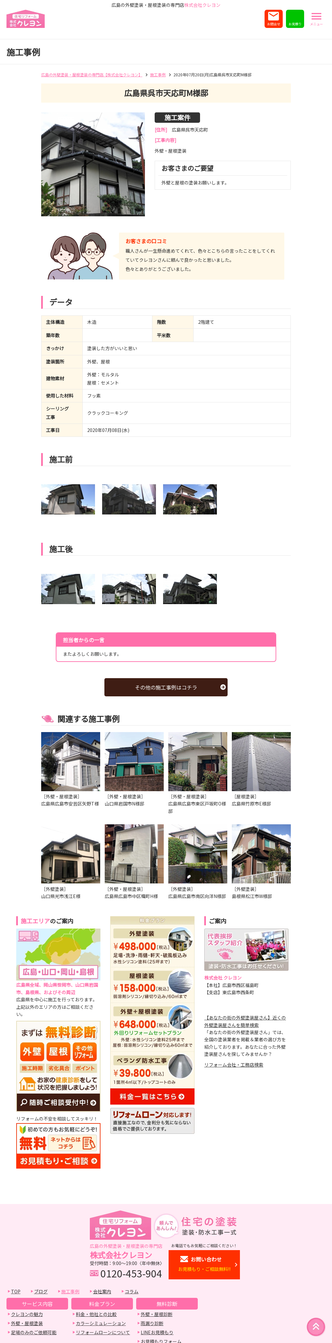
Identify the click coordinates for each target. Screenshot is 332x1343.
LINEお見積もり (157, 1332)
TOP (15, 1291)
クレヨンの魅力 (27, 1314)
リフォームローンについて (103, 1332)
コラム (131, 1291)
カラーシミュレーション (101, 1323)
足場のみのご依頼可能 (33, 1332)
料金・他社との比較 (96, 1314)
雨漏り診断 (152, 1323)
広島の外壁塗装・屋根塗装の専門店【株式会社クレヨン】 (91, 74)
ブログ (41, 1291)
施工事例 (158, 74)
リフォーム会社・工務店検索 (233, 1064)
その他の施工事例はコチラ (166, 687)
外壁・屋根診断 (156, 1314)
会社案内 (102, 1291)
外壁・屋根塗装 (27, 1323)
